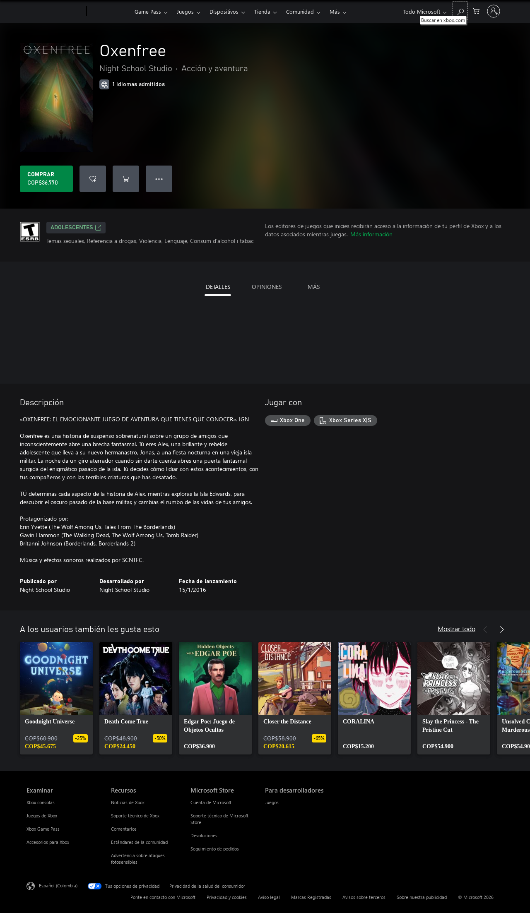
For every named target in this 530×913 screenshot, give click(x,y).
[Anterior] (485, 629)
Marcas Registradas (311, 897)
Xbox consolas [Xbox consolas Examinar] (40, 802)
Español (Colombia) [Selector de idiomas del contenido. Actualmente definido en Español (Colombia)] (58, 885)
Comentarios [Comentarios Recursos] (124, 828)
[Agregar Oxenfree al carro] (126, 179)
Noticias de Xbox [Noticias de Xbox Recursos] (128, 802)
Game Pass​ (148, 11)
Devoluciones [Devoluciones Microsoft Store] (203, 835)
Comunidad (300, 11)
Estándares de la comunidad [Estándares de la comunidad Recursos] (139, 842)
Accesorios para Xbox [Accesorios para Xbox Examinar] (47, 842)
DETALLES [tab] (218, 287)
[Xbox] (109, 11)
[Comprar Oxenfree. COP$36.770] (46, 179)
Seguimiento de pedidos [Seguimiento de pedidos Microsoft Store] (214, 848)
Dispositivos (224, 11)
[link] (56, 698)
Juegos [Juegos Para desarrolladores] (272, 802)
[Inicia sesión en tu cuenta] (494, 11)
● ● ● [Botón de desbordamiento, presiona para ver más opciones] (159, 178)
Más (335, 11)
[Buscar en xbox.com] (460, 10)
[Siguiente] (502, 629)
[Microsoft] (54, 11)
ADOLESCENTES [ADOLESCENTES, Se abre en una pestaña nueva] (76, 227)
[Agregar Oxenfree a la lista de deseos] (93, 179)
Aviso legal (269, 897)
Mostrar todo (456, 628)
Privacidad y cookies (227, 897)
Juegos (185, 11)
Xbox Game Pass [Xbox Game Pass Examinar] (43, 828)
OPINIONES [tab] (267, 287)
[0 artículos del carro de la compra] (476, 10)
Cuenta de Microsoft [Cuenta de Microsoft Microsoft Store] (210, 802)
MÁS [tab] (314, 287)
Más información (371, 234)
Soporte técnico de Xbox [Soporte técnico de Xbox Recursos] (135, 815)
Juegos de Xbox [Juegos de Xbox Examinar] (41, 815)
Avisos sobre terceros (363, 897)
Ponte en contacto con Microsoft (162, 897)
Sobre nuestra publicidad (422, 897)
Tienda (262, 11)
